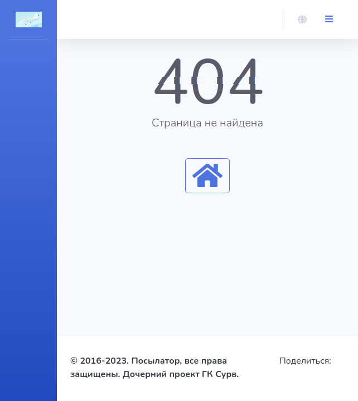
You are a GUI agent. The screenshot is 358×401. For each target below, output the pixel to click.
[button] (302, 19)
